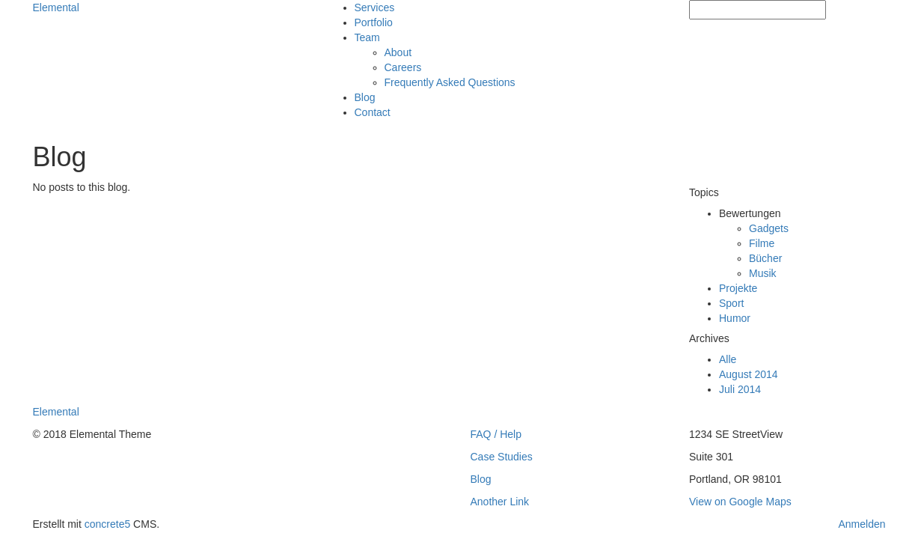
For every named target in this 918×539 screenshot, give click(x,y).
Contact (373, 112)
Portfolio (374, 22)
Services (375, 7)
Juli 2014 (740, 389)
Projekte (738, 288)
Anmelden (861, 524)
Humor (734, 318)
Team (367, 37)
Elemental (56, 7)
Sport (731, 303)
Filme (761, 243)
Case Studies (502, 457)
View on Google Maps (740, 502)
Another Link (500, 502)
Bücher (765, 258)
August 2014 (748, 374)
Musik (763, 273)
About (398, 52)
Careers (403, 67)
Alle (727, 359)
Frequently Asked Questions (450, 82)
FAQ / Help (496, 434)
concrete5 (107, 524)
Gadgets (769, 228)
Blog (365, 97)
